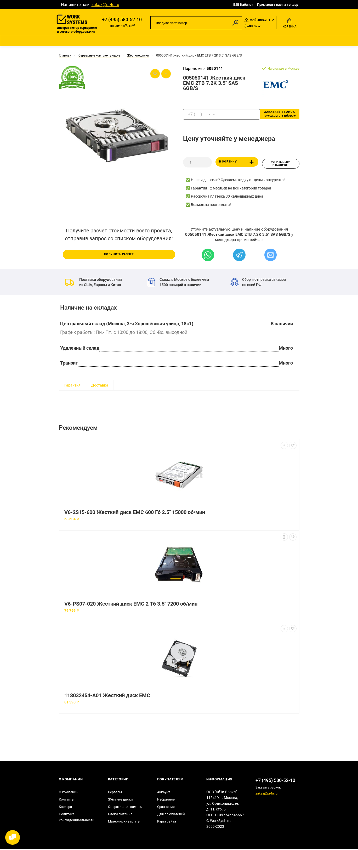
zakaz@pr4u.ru (105, 5)
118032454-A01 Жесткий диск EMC (107, 696)
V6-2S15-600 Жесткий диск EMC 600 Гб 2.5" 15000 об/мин (134, 513)
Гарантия (72, 386)
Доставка (99, 386)
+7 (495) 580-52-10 (122, 20)
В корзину (237, 164)
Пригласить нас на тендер (277, 5)
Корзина (289, 24)
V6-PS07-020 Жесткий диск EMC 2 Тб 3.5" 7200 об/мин (130, 605)
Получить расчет (119, 255)
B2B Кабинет (243, 5)
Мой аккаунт (257, 21)
